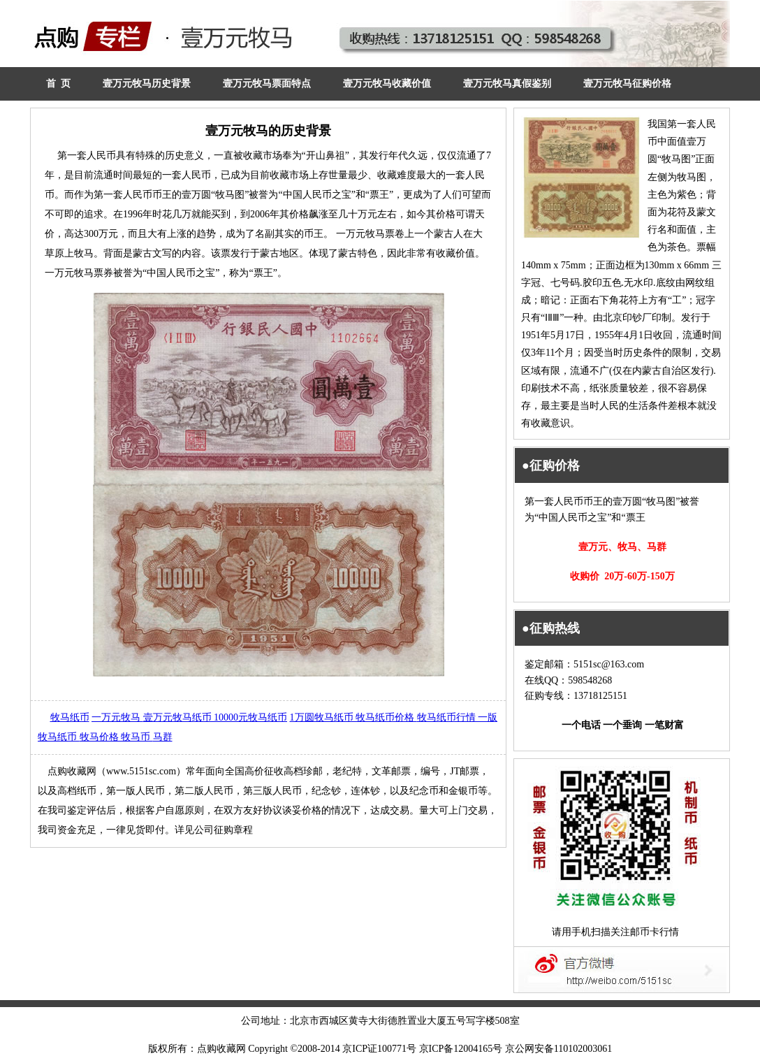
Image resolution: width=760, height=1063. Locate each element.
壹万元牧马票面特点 (267, 83)
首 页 (58, 83)
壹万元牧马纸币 (178, 717)
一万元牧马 (117, 717)
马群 (163, 737)
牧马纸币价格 (386, 717)
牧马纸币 (69, 717)
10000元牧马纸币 (250, 717)
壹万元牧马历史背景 (147, 83)
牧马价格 (101, 737)
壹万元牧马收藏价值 (387, 83)
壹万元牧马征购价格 (627, 83)
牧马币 (137, 737)
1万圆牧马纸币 (323, 717)
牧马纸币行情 (447, 717)
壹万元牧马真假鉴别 (507, 83)
